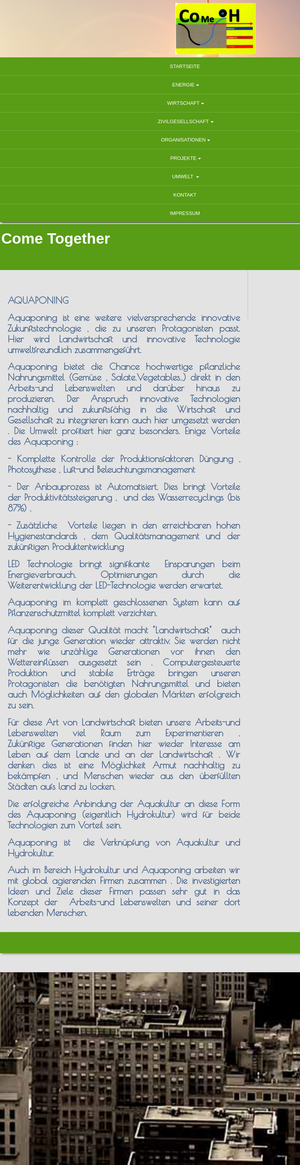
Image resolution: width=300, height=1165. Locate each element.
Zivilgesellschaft (148, 121)
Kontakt (149, 195)
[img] (150, 28)
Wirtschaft (148, 103)
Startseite (150, 66)
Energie (148, 85)
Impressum (150, 213)
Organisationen (148, 140)
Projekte (148, 158)
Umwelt (148, 176)
